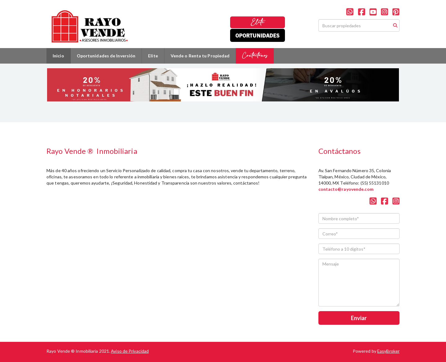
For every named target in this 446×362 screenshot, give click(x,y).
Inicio (58, 55)
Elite (257, 22)
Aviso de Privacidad (130, 351)
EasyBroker (388, 351)
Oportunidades (257, 35)
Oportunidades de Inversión (106, 55)
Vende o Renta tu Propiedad (200, 55)
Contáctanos (255, 55)
